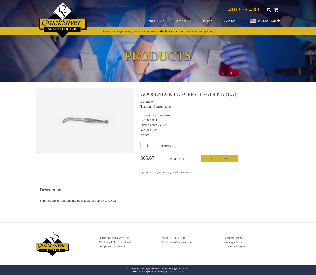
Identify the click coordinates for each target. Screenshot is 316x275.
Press (207, 20)
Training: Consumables (155, 106)
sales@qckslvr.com (171, 31)
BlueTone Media (176, 271)
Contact (231, 20)
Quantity (165, 145)
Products (156, 20)
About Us (183, 20)
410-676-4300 (244, 9)
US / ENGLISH (265, 21)
